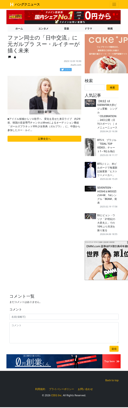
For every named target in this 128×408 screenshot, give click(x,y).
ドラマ (88, 28)
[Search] (95, 87)
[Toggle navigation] (114, 4)
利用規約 (40, 389)
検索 (112, 87)
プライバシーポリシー (61, 389)
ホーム (19, 28)
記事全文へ (44, 138)
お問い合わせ (85, 389)
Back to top (112, 380)
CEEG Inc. (56, 395)
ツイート (66, 69)
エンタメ (43, 28)
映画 (110, 28)
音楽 (66, 28)
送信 (114, 348)
